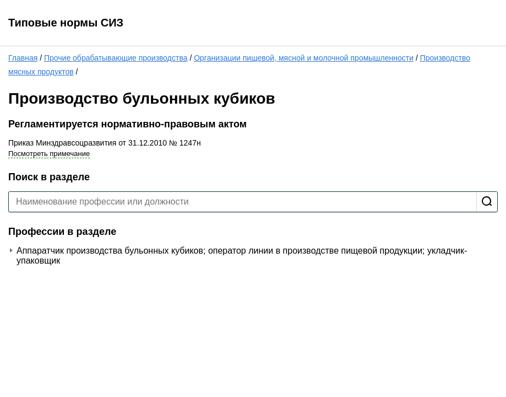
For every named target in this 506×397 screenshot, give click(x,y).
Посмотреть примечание (49, 153)
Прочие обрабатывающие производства (116, 57)
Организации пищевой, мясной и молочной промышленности (303, 57)
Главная (22, 57)
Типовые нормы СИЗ (65, 23)
